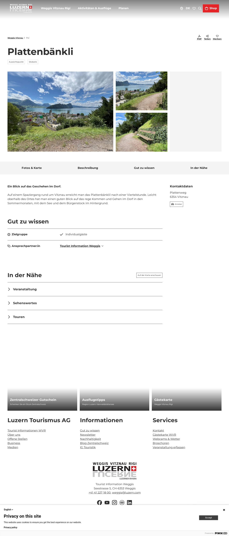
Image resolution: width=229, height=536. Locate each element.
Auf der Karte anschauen (149, 275)
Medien (12, 447)
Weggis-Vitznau (15, 38)
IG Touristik (88, 447)
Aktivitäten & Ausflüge (96, 10)
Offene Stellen (17, 439)
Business (13, 443)
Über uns (13, 434)
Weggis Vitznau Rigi (58, 10)
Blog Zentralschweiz (94, 443)
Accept (208, 517)
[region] (196, 112)
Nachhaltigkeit (90, 439)
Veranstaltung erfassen (169, 447)
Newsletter (87, 434)
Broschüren (161, 443)
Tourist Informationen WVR (26, 430)
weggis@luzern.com (126, 492)
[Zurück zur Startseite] (23, 11)
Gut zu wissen (90, 430)
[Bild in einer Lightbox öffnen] (114, 470)
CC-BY (110, 150)
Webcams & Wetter (166, 439)
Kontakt (158, 430)
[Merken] (217, 38)
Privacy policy (10, 527)
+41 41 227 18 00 (99, 492)
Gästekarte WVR (164, 434)
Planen (126, 10)
